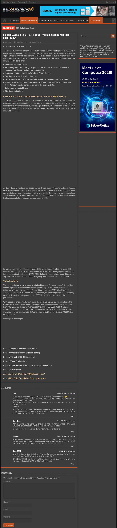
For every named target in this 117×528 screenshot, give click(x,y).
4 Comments (36, 42)
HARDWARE (52, 20)
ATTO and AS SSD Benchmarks (21, 331)
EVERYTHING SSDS (28, 20)
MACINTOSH (82, 20)
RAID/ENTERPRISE (67, 20)
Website (6, 491)
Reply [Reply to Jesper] (72, 420)
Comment (8, 455)
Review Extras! (15, 344)
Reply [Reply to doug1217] (72, 437)
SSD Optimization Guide (25, 28)
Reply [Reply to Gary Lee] (72, 405)
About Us (32, 2)
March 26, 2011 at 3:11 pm (66, 395)
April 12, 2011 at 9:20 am (66, 425)
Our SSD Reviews (96, 20)
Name (6, 476)
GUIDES (42, 20)
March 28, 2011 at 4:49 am (66, 410)
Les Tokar (8, 42)
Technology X (22, 2)
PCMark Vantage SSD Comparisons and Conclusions (30, 339)
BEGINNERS (13, 20)
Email (6, 483)
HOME (5, 20)
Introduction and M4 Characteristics (23, 322)
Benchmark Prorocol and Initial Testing (24, 327)
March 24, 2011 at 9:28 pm (66, 367)
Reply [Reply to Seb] (72, 390)
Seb (14, 368)
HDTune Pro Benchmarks (19, 335)
